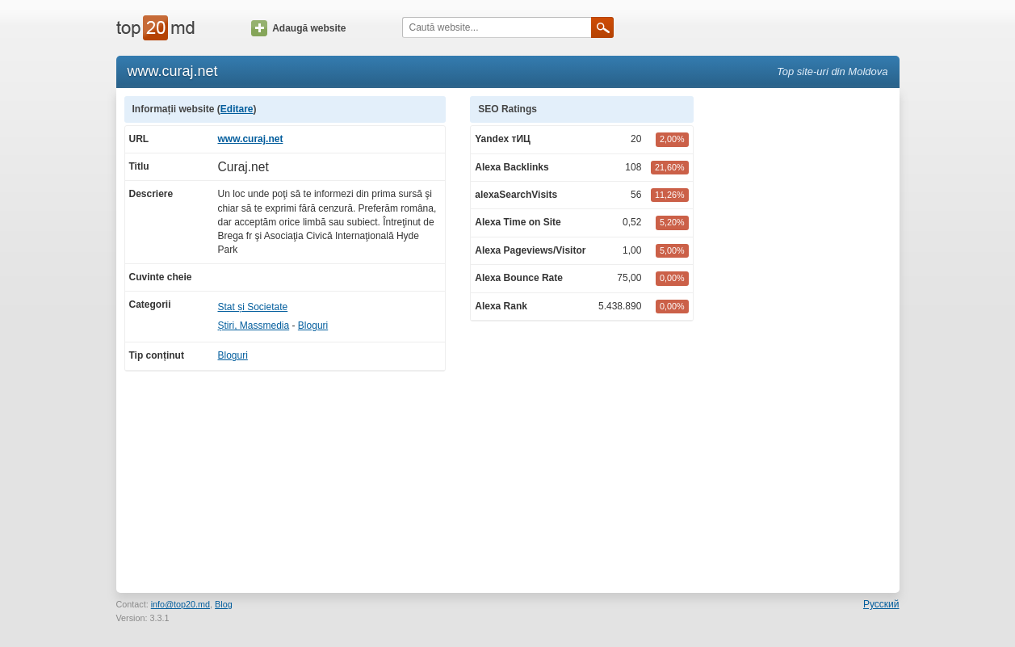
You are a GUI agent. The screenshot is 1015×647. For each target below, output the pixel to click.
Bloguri (313, 325)
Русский (881, 604)
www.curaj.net (250, 139)
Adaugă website (298, 28)
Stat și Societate (253, 307)
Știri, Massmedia (254, 325)
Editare (237, 109)
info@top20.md (180, 604)
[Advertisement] (804, 338)
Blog (224, 604)
